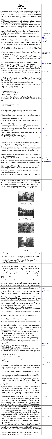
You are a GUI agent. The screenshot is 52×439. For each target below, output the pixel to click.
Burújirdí (50, 161)
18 (42, 364)
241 (46, 298)
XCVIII (42, 291)
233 (46, 147)
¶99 (43, 290)
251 (46, 415)
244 (46, 329)
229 (46, 96)
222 (46, 18)
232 (46, 135)
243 (46, 319)
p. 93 (44, 127)
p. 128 (50, 290)
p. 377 (43, 128)
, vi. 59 (43, 345)
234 (46, 157)
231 (46, 124)
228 (46, 81)
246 (46, 356)
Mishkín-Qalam (44, 38)
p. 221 (48, 35)
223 (46, 30)
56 (43, 41)
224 (46, 40)
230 (46, 112)
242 (46, 308)
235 (46, 167)
